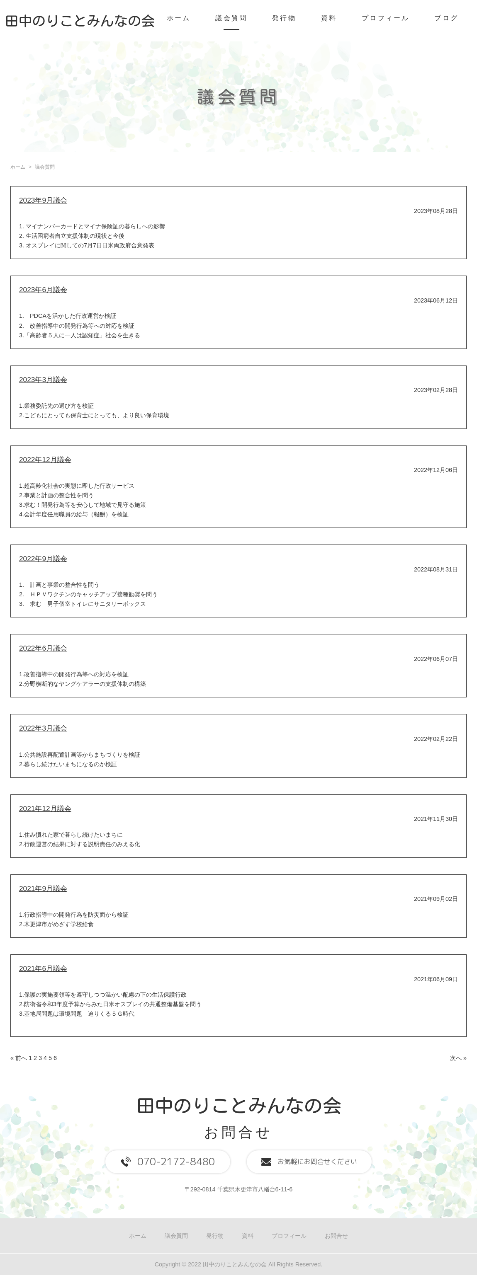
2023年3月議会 (43, 379)
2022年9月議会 (43, 558)
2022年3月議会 (43, 728)
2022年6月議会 (43, 648)
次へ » (458, 1058)
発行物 (284, 18)
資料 (329, 18)
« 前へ (18, 1058)
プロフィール (385, 18)
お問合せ (336, 1235)
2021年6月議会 (43, 968)
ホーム (179, 18)
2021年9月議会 (43, 888)
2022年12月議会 (45, 459)
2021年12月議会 (45, 808)
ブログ (446, 18)
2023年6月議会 (43, 290)
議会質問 (231, 18)
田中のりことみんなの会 (238, 1105)
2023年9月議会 (43, 200)
